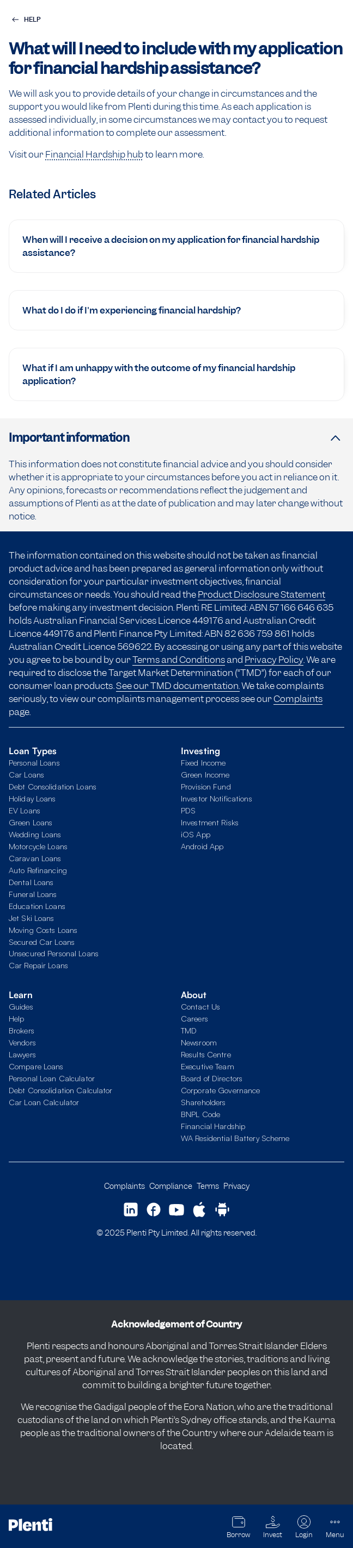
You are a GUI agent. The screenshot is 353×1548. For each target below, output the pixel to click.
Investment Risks (210, 822)
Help (16, 1018)
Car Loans (26, 774)
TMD (189, 1030)
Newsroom (199, 1042)
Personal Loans (34, 762)
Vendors (22, 1042)
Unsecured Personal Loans (54, 953)
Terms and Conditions (178, 660)
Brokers (21, 1030)
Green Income (205, 774)
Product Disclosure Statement (261, 594)
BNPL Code (200, 1114)
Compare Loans (36, 1066)
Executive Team (207, 1066)
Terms (208, 1186)
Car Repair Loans (38, 965)
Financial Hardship (213, 1126)
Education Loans (37, 906)
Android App (202, 846)
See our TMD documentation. (178, 686)
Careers (194, 1018)
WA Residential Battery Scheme (235, 1138)
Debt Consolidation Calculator (60, 1090)
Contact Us (200, 1006)
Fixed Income (203, 762)
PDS (188, 810)
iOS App (195, 834)
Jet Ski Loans (31, 918)
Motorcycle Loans (38, 846)
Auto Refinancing (38, 870)
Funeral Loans (33, 894)
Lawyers (22, 1054)
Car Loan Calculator (44, 1102)
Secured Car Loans (42, 942)
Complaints (297, 699)
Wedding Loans (35, 834)
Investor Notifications (216, 798)
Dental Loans (31, 882)
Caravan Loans (35, 858)
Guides (21, 1006)
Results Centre (206, 1054)
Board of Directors (211, 1078)
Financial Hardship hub (94, 154)
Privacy (236, 1186)
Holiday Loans (32, 798)
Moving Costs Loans (43, 930)
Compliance (170, 1186)
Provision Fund (206, 786)
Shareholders (203, 1102)
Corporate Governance (220, 1090)
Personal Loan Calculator (52, 1078)
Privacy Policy (274, 660)
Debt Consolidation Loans (52, 786)
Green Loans (30, 822)
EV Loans (24, 810)
